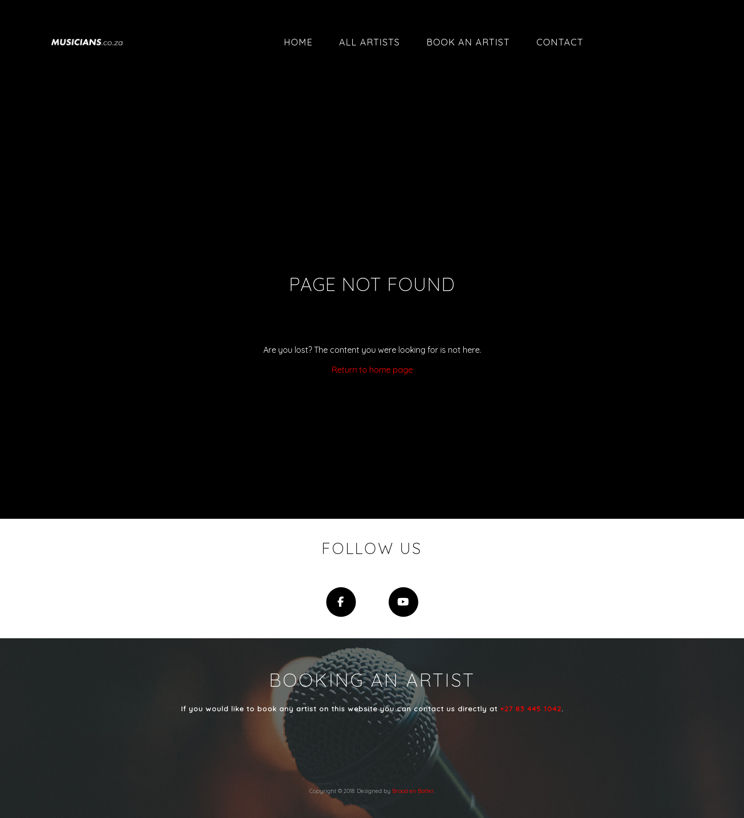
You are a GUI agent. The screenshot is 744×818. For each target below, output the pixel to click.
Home (298, 42)
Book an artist (468, 42)
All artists (369, 42)
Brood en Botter (413, 791)
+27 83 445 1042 (530, 708)
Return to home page (372, 370)
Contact (559, 42)
